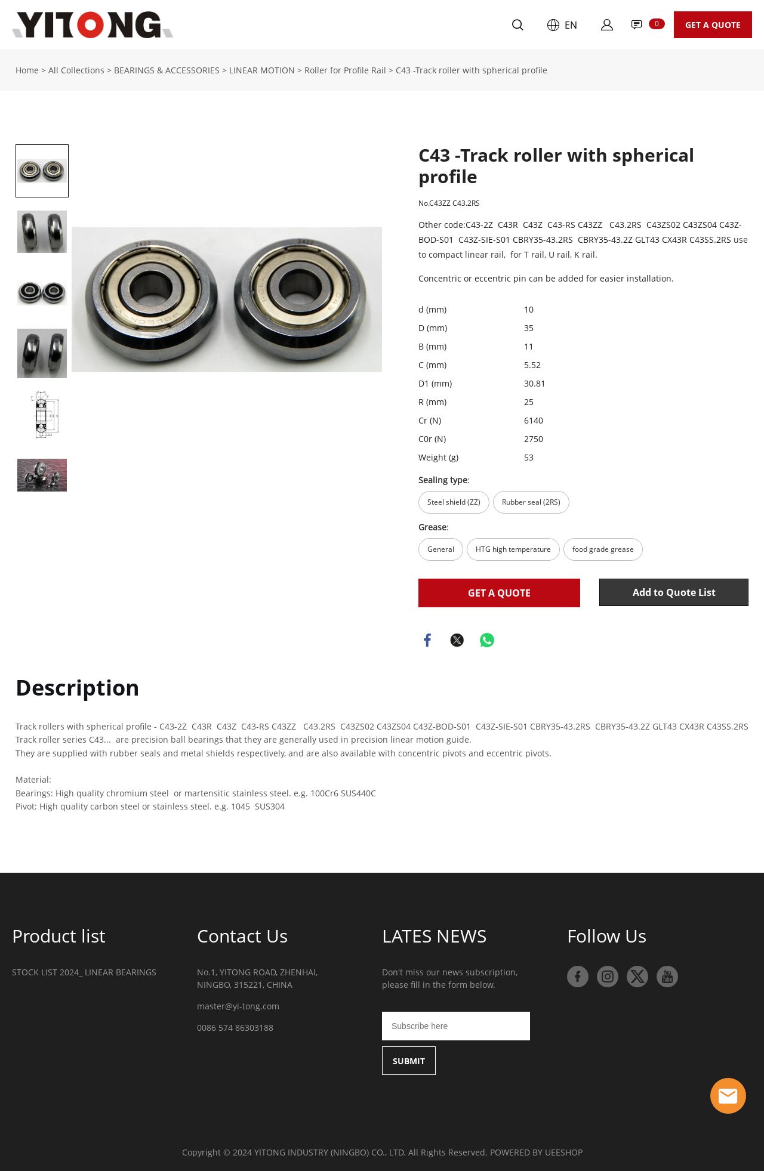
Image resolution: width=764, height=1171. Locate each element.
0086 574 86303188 (235, 1025)
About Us (330, 25)
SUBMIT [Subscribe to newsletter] (409, 1059)
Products (262, 25)
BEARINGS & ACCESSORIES (167, 68)
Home (200, 25)
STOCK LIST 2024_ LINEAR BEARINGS (84, 970)
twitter (457, 638)
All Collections (76, 68)
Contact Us (403, 25)
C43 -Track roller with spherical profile (471, 68)
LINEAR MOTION (262, 68)
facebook (427, 638)
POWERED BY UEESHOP (536, 1150)
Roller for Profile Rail (345, 68)
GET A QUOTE (713, 24)
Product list (59, 934)
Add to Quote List (674, 590)
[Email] (456, 1024)
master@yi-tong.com (238, 1004)
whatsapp (487, 638)
